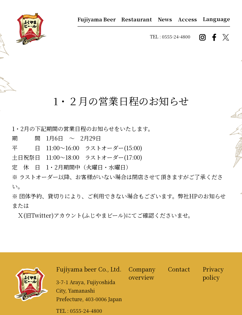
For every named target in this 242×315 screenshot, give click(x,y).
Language (216, 19)
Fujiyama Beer (97, 19)
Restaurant (136, 19)
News (165, 19)
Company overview (142, 273)
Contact (179, 269)
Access (187, 19)
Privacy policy (213, 273)
